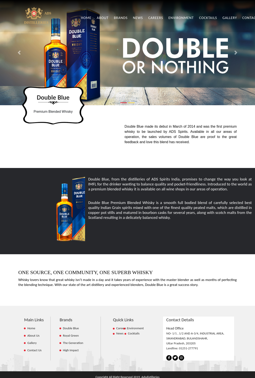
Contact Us (34, 350)
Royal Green (71, 335)
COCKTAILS (208, 18)
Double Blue (71, 328)
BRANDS (121, 18)
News (121, 333)
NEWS (138, 18)
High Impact (71, 350)
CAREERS (155, 18)
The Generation (73, 343)
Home (31, 328)
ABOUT (103, 18)
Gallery (32, 343)
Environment (135, 328)
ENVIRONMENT (181, 18)
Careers (121, 328)
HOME (86, 18)
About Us (33, 335)
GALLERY (229, 18)
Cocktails (134, 333)
